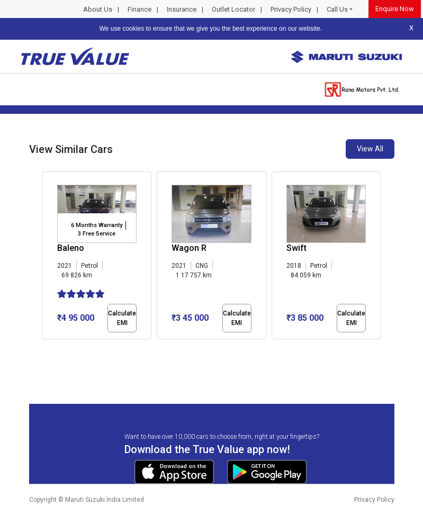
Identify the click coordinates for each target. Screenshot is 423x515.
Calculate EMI (122, 318)
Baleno (70, 248)
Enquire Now (394, 9)
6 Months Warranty (96, 225)
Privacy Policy (291, 9)
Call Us (337, 9)
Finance (139, 9)
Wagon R (189, 248)
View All (370, 148)
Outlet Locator (233, 9)
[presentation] (48, 257)
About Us (97, 9)
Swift (296, 248)
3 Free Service (96, 233)
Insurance (181, 9)
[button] (45, 348)
